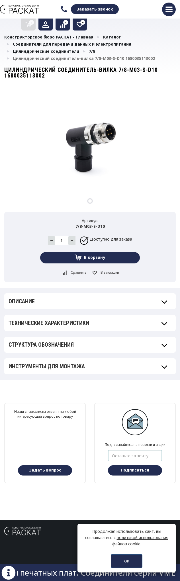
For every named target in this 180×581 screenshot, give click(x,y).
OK (126, 561)
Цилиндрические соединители (46, 51)
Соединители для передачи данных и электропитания (72, 44)
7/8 (92, 51)
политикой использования (142, 537)
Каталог (112, 37)
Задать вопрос (45, 470)
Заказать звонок (95, 9)
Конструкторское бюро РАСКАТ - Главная (48, 37)
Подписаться (135, 470)
